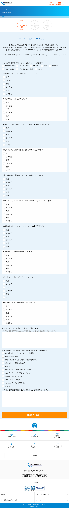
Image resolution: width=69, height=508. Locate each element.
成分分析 (36, 66)
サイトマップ (40, 500)
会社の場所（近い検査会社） (15, 383)
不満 (7, 90)
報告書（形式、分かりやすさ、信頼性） (19, 370)
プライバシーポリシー (42, 494)
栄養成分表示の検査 (26, 69)
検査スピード (10, 366)
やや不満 (9, 87)
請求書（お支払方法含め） (14, 376)
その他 (40, 69)
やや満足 (9, 80)
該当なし (9, 94)
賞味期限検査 (24, 66)
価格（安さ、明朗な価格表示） (16, 363)
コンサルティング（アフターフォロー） (19, 373)
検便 (45, 66)
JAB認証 (35, 482)
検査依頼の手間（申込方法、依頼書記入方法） (21, 360)
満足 (7, 77)
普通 (7, 84)
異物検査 (55, 66)
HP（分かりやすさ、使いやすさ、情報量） (20, 353)
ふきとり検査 (10, 69)
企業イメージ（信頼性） (13, 380)
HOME (2, 17)
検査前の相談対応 (11, 356)
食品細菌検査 (10, 66)
